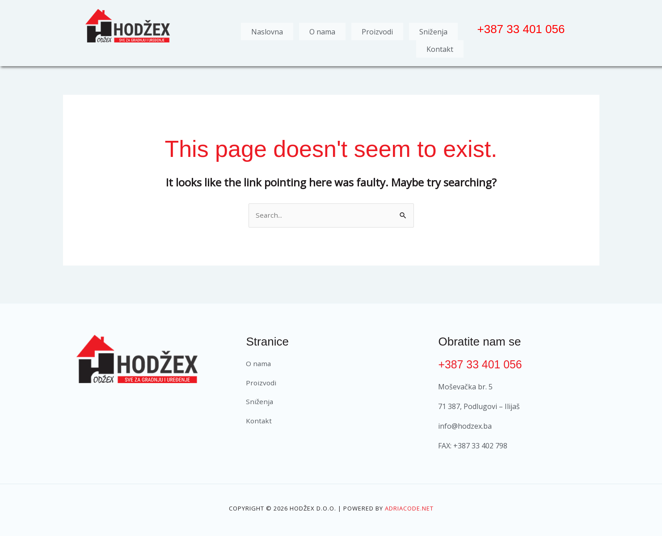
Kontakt (439, 44)
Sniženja (433, 30)
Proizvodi (377, 30)
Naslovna (267, 30)
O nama (322, 30)
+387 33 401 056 (482, 358)
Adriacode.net (409, 502)
